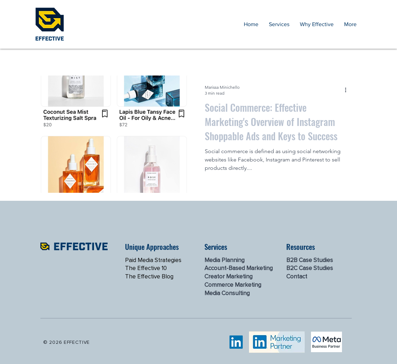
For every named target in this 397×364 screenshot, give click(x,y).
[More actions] (348, 90)
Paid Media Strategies (153, 260)
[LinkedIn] (236, 342)
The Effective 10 (146, 268)
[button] (279, 24)
